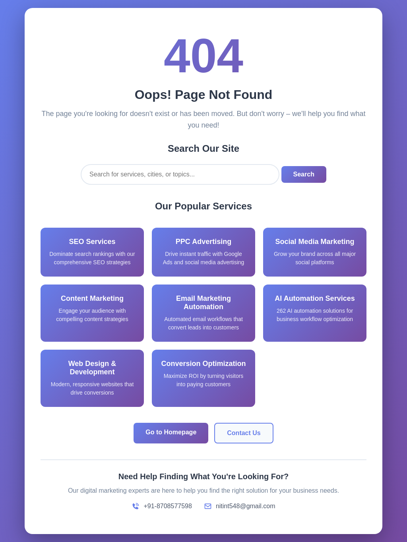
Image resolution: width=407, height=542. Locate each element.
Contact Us (243, 433)
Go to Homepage (170, 432)
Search (303, 174)
